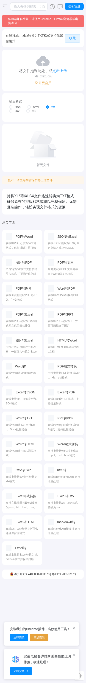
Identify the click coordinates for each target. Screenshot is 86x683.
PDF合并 (36, 611)
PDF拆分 (36, 619)
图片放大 (49, 611)
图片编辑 (49, 619)
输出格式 (15, 101)
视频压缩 (12, 619)
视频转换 (12, 611)
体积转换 (61, 611)
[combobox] (29, 6)
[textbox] (29, 6)
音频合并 (25, 619)
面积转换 (61, 595)
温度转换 (61, 619)
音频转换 (25, 603)
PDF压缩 (36, 595)
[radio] (15, 107)
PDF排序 (36, 603)
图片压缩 (49, 595)
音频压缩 (25, 611)
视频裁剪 (12, 603)
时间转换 (61, 603)
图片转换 (49, 603)
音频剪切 (25, 595)
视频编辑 (12, 595)
